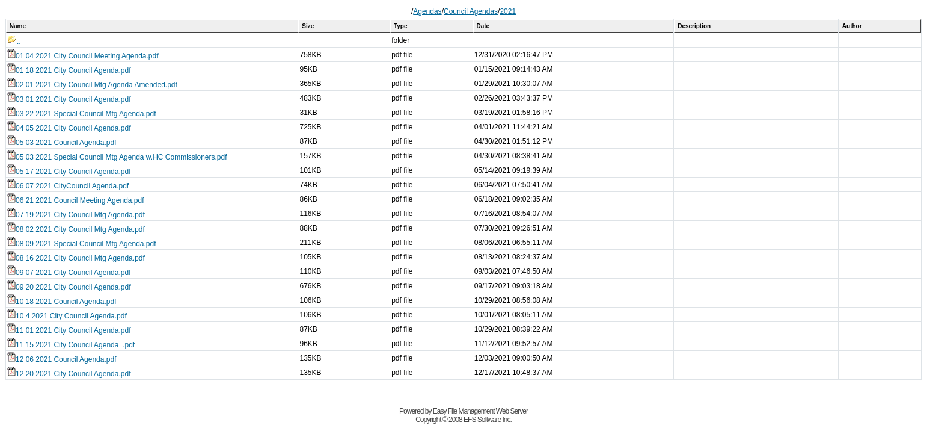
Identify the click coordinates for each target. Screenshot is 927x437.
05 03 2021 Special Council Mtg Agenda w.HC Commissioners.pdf (117, 157)
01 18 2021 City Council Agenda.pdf (68, 70)
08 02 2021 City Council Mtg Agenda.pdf (76, 229)
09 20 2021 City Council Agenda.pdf (68, 287)
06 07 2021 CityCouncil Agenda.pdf (68, 186)
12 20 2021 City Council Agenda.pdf (68, 374)
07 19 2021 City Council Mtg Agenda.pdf (76, 215)
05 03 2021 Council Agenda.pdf (61, 142)
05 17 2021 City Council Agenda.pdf (68, 171)
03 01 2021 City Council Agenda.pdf (68, 99)
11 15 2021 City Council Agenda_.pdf (71, 345)
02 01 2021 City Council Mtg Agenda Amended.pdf (92, 85)
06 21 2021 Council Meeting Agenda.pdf (75, 200)
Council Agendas (471, 11)
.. (14, 41)
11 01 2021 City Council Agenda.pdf (68, 330)
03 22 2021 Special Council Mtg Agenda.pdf (81, 114)
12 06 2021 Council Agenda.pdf (61, 359)
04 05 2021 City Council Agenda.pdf (68, 128)
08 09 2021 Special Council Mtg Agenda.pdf (81, 244)
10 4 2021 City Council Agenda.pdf (67, 316)
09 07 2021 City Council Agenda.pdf (68, 272)
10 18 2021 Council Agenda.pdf (61, 301)
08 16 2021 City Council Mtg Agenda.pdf (76, 258)
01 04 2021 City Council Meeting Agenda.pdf (83, 56)
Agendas (427, 11)
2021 (508, 11)
